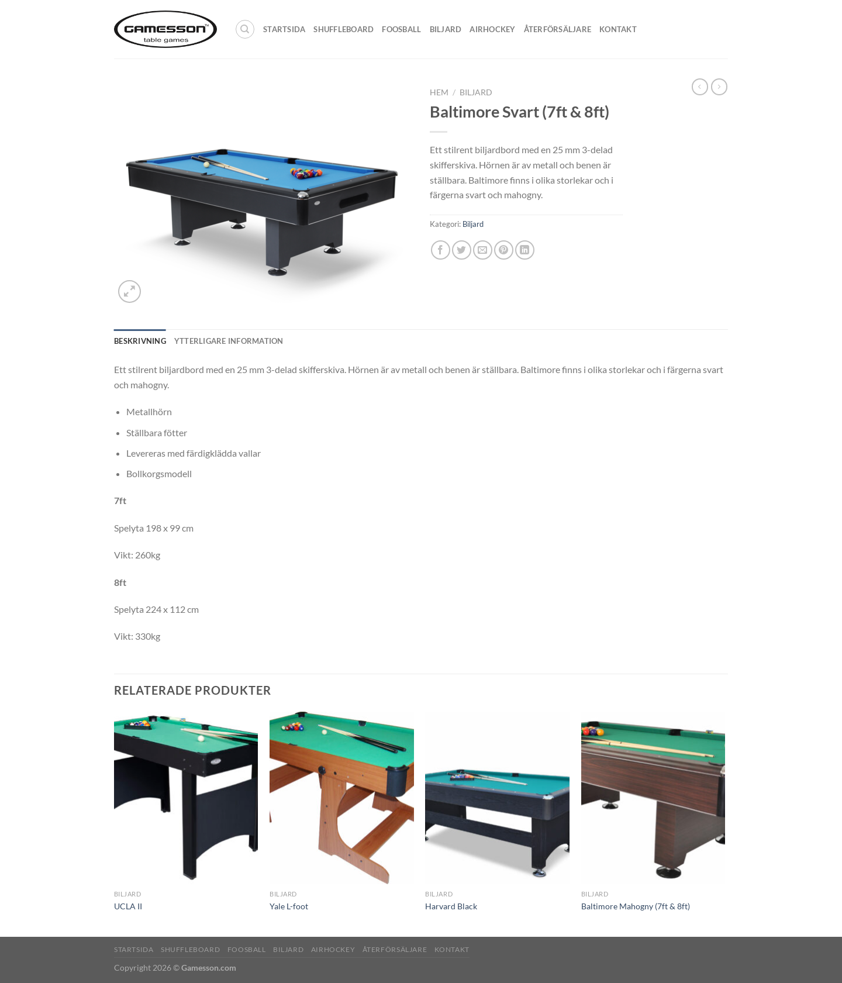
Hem (439, 92)
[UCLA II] (186, 798)
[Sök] (245, 29)
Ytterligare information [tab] (229, 341)
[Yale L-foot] (342, 798)
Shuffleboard (343, 29)
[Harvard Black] (497, 798)
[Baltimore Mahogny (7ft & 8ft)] (653, 798)
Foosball (401, 29)
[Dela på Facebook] (440, 250)
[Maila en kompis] (482, 250)
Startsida (284, 29)
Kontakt (618, 29)
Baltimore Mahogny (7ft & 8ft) (635, 906)
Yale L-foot (289, 906)
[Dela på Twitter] (461, 250)
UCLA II (128, 906)
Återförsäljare (558, 29)
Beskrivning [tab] (140, 341)
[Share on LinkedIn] (524, 250)
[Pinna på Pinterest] (503, 250)
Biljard (446, 29)
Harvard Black (451, 906)
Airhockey (492, 29)
